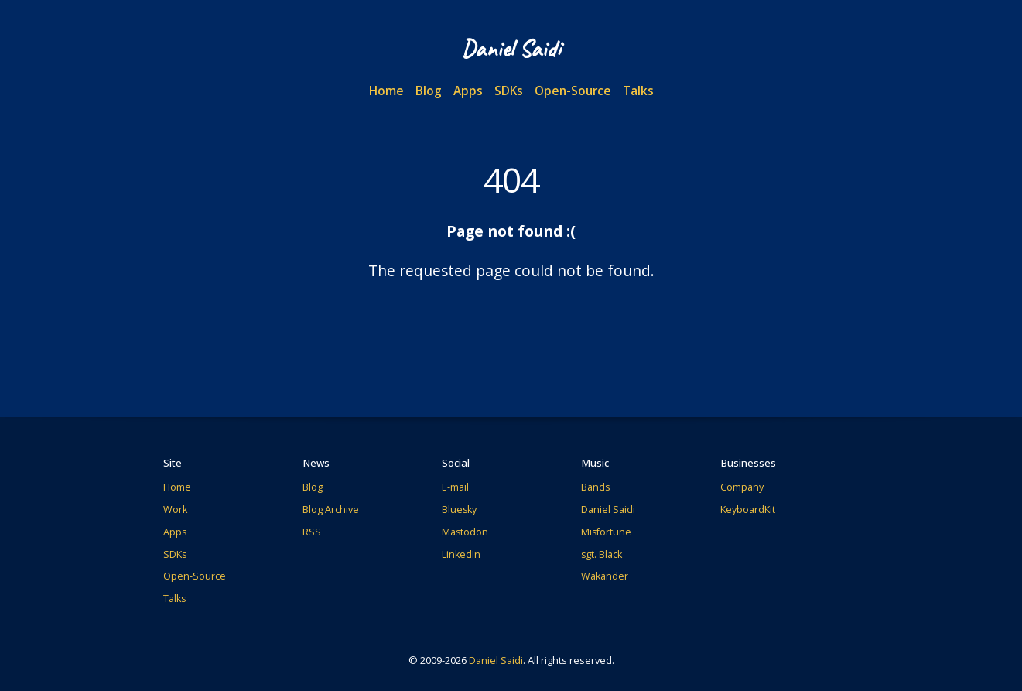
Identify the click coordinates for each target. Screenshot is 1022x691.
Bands (595, 487)
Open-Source (573, 90)
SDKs (508, 90)
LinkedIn (461, 554)
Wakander (604, 576)
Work (175, 509)
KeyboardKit (747, 509)
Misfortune (606, 532)
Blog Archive (330, 509)
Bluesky (459, 509)
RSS (311, 532)
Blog (428, 90)
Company (742, 487)
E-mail (455, 487)
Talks (638, 90)
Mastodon (465, 532)
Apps (468, 90)
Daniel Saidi (608, 509)
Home (386, 90)
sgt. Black (601, 554)
